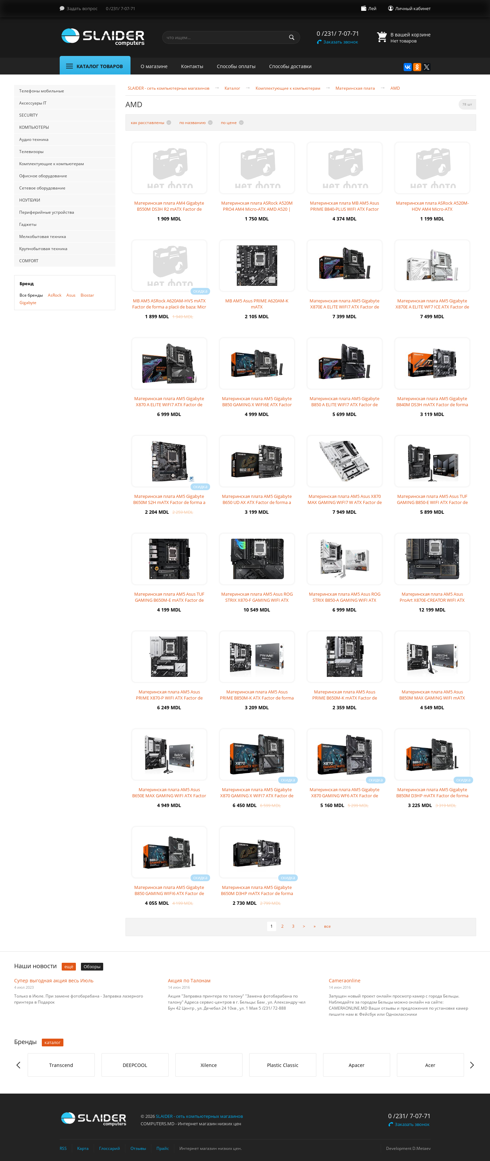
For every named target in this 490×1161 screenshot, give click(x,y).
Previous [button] (18, 1065)
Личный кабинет (413, 8)
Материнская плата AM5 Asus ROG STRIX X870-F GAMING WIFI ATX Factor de (257, 600)
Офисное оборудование (43, 176)
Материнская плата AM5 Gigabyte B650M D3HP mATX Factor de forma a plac (257, 893)
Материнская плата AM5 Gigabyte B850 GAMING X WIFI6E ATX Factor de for (257, 404)
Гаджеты (27, 224)
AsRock (54, 295)
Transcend (61, 1065)
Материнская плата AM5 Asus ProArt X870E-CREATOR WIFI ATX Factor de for (432, 600)
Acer (430, 1065)
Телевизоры (31, 151)
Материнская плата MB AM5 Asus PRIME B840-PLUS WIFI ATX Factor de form (344, 209)
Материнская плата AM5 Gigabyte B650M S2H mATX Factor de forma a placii (169, 502)
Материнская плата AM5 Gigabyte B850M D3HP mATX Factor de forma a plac (432, 795)
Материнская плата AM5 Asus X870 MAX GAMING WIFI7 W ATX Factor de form (345, 502)
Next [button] (471, 1065)
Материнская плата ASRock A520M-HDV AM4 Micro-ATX (432, 206)
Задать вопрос (82, 8)
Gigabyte (28, 302)
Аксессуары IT (33, 103)
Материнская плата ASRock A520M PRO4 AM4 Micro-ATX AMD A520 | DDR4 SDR (257, 209)
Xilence (209, 1065)
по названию (192, 122)
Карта (83, 1148)
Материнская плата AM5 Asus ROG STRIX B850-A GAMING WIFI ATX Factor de (344, 600)
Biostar (87, 295)
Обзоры (92, 966)
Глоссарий (109, 1148)
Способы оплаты (236, 66)
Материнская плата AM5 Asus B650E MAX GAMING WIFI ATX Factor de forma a (169, 795)
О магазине (154, 66)
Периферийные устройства (46, 212)
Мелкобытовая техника (42, 236)
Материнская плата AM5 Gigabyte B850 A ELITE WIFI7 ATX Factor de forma (344, 404)
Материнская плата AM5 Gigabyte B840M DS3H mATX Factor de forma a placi (432, 404)
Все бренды (31, 295)
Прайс (162, 1148)
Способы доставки (290, 66)
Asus (71, 295)
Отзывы (138, 1148)
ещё (68, 966)
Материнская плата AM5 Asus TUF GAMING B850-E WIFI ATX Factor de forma (432, 502)
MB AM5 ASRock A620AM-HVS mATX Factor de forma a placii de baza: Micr (169, 304)
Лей (372, 8)
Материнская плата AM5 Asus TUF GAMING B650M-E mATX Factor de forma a (169, 600)
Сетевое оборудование (42, 188)
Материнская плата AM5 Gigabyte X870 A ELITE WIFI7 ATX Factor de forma (169, 404)
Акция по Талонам (189, 980)
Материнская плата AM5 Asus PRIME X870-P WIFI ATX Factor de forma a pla (169, 698)
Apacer (357, 1065)
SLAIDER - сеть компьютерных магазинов (168, 88)
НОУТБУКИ (29, 200)
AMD (395, 88)
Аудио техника (34, 139)
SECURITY (28, 115)
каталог (53, 1042)
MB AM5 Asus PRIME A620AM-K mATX (256, 304)
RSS (63, 1148)
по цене (229, 122)
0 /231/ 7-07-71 (120, 8)
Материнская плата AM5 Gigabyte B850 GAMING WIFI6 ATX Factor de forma (169, 893)
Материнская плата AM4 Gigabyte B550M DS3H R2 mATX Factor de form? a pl (169, 209)
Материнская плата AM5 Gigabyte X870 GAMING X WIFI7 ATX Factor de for (256, 795)
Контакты (192, 66)
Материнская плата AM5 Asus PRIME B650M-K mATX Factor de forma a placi (344, 698)
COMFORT (28, 261)
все (327, 926)
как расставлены (147, 122)
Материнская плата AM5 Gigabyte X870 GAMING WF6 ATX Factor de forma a (344, 795)
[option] (61, 1065)
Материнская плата (355, 88)
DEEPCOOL (135, 1065)
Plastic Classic (282, 1065)
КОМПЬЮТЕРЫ (34, 127)
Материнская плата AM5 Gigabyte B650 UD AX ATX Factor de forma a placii (257, 502)
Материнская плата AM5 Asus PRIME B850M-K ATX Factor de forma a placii (257, 698)
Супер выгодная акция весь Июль (53, 980)
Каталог (232, 88)
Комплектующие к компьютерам (51, 164)
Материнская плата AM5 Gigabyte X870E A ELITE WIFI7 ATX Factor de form (344, 307)
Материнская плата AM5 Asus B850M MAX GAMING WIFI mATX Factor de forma (432, 698)
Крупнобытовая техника (43, 248)
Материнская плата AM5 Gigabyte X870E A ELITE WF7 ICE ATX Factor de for (432, 307)
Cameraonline (345, 980)
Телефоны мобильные (41, 91)
